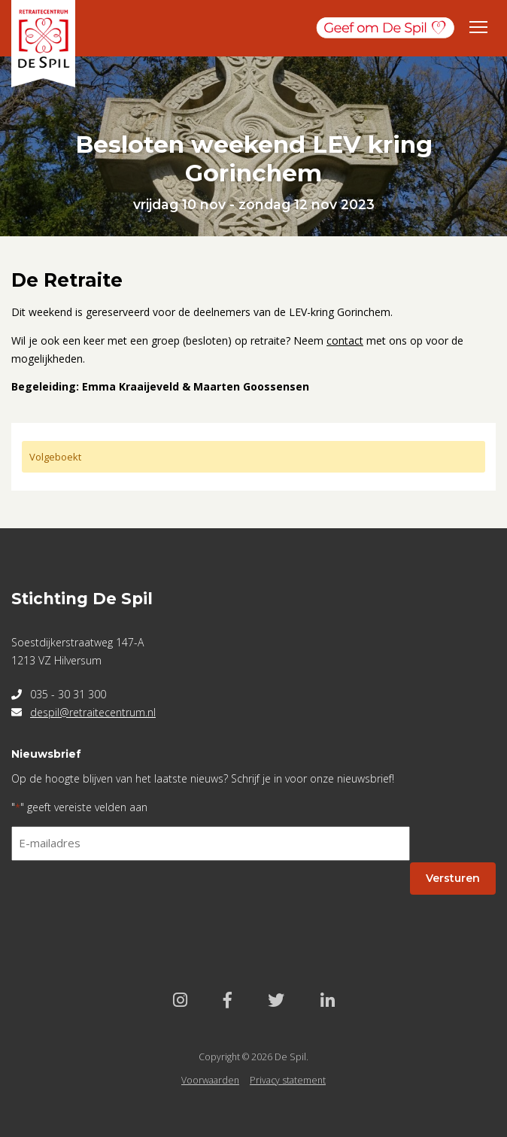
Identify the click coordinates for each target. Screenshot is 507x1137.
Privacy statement (288, 1080)
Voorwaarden (210, 1080)
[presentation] (125, 902)
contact (344, 340)
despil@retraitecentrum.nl (93, 712)
